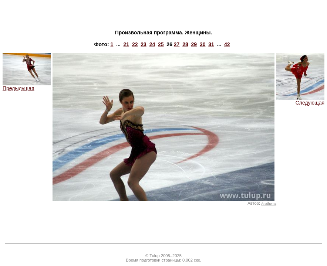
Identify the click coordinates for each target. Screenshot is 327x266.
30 (203, 44)
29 (194, 44)
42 (227, 44)
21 (126, 44)
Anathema (268, 203)
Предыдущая (27, 86)
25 (161, 44)
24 (152, 44)
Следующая (300, 100)
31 (211, 44)
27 (177, 44)
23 (143, 44)
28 (185, 44)
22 (135, 44)
